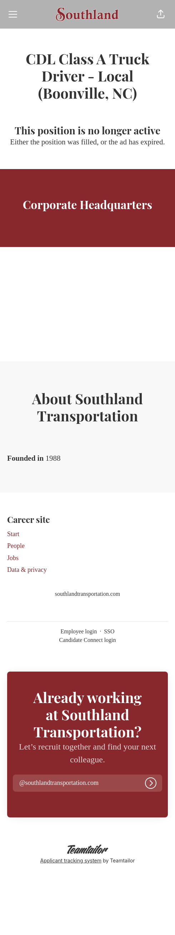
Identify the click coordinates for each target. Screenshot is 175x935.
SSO (109, 631)
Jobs (13, 558)
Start (13, 534)
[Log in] (150, 783)
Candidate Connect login (87, 640)
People (16, 545)
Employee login (78, 631)
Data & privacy (27, 569)
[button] (161, 14)
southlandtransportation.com (87, 594)
